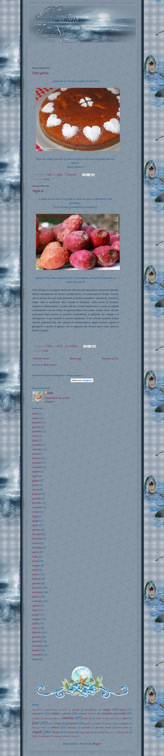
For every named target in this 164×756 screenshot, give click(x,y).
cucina (46, 179)
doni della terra (112, 718)
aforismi (35, 710)
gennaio (36, 426)
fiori (35, 723)
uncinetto (45, 736)
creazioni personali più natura (45, 718)
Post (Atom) (50, 364)
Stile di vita (122, 732)
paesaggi (71, 727)
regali (37, 731)
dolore (98, 718)
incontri (97, 723)
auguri (107, 709)
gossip (87, 724)
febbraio (36, 458)
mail (34, 727)
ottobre (36, 471)
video (75, 736)
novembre (37, 467)
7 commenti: (71, 174)
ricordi (70, 732)
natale (43, 727)
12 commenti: (72, 346)
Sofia (50, 392)
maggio (36, 565)
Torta (34, 736)
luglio (35, 440)
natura (55, 727)
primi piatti (122, 727)
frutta (45, 350)
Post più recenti (41, 358)
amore (64, 710)
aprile (35, 485)
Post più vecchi (110, 358)
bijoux (122, 709)
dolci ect (87, 718)
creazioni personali (113, 713)
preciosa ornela (103, 727)
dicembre (37, 422)
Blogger (97, 743)
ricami (56, 732)
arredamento (91, 709)
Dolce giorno (40, 73)
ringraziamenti (86, 732)
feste (125, 718)
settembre (37, 431)
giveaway (72, 723)
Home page (76, 358)
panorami (85, 727)
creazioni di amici (87, 713)
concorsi (37, 713)
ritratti (101, 732)
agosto (35, 552)
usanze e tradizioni (62, 736)
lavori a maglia (121, 723)
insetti (107, 724)
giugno (36, 418)
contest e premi (61, 713)
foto (50, 724)
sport (111, 732)
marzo (35, 413)
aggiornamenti (50, 710)
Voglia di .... (38, 191)
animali (75, 709)
